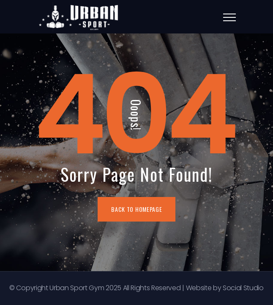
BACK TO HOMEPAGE (136, 209)
